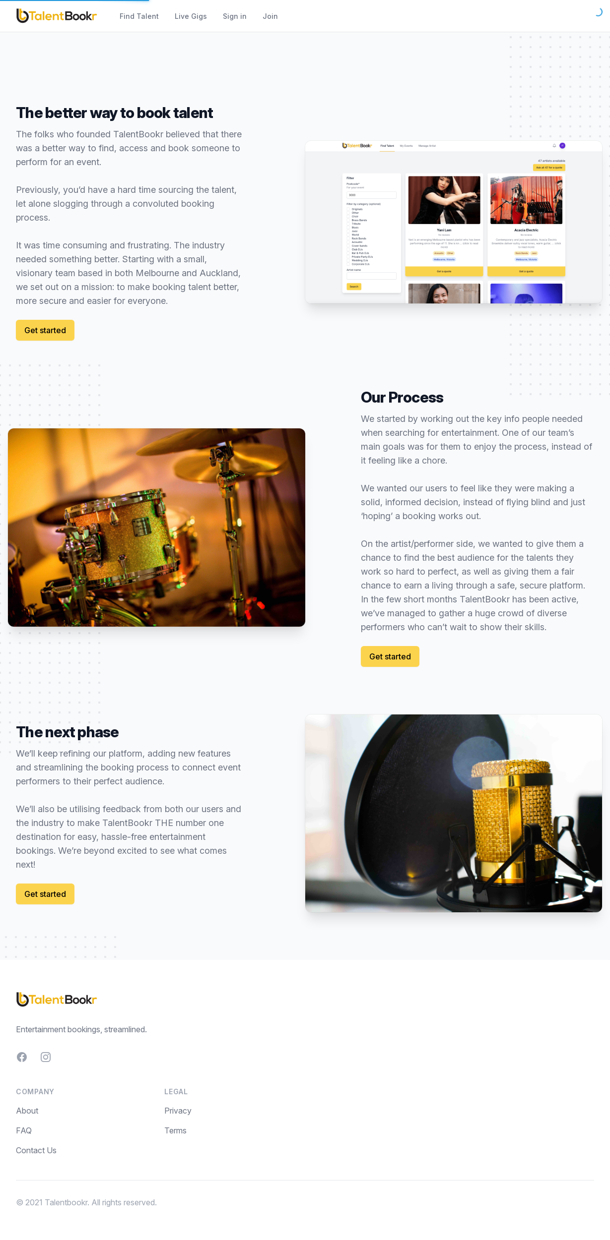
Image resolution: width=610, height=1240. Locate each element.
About (27, 1111)
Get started (45, 330)
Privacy (178, 1111)
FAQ (24, 1130)
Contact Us (36, 1150)
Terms (175, 1130)
